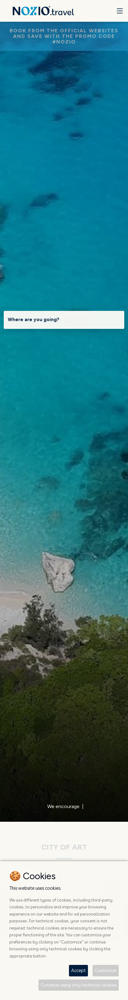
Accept (78, 970)
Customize (106, 970)
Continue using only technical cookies (79, 985)
